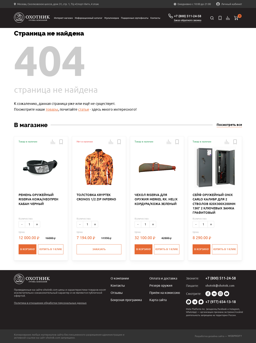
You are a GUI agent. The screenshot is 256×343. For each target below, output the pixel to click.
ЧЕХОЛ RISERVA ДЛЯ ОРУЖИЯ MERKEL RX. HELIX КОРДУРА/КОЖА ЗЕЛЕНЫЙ (156, 199)
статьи (83, 109)
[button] (53, 141)
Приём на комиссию (164, 292)
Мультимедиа (111, 18)
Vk (214, 293)
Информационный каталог (88, 18)
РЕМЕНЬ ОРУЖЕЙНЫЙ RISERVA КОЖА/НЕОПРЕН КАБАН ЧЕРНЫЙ (38, 199)
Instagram (220, 293)
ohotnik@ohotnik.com (219, 285)
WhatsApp (188, 301)
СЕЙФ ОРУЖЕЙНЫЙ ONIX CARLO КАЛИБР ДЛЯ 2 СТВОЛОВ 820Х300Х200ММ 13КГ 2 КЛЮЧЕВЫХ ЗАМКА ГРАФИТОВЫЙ (214, 204)
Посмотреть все (229, 125)
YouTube (226, 293)
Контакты (155, 18)
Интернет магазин (63, 18)
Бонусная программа (126, 300)
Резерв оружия (160, 285)
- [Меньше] (21, 224)
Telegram (194, 301)
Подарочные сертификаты (134, 18)
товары (52, 109)
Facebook (208, 293)
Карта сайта (158, 300)
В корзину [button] (27, 249)
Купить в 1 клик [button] (50, 249)
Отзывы (117, 292)
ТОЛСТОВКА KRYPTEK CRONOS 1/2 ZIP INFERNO (96, 197)
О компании (120, 278)
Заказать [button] (99, 249)
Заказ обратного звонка (187, 20)
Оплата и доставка (163, 278)
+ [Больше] (37, 224)
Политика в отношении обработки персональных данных (50, 302)
